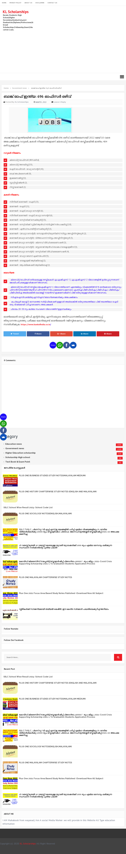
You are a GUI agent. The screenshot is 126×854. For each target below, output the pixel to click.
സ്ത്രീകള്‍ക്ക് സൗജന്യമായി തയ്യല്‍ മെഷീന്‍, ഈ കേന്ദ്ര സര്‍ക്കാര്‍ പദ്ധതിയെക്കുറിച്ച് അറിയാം (64, 609)
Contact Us (52, 3)
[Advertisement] (74, 51)
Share (38, 334)
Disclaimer (40, 3)
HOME (4, 3)
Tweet (15, 334)
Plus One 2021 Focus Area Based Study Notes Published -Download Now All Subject (61, 593)
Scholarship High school (17, 457)
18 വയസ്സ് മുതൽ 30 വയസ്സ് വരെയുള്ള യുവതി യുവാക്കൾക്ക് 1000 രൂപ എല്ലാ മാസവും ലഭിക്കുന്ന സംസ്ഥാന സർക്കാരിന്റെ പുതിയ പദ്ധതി (65, 546)
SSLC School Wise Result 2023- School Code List (28, 507)
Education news (13, 444)
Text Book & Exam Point (17, 462)
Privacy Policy (15, 3)
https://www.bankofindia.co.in (35, 324)
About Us (28, 3)
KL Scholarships (16, 11)
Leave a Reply (60, 102)
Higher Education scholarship (20, 453)
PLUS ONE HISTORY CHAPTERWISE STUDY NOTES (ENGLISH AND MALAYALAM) (57, 491)
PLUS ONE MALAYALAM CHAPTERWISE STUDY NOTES (45, 577)
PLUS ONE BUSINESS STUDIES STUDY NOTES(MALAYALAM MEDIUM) (52, 475)
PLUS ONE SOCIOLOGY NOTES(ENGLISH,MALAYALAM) (45, 513)
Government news (14, 448)
